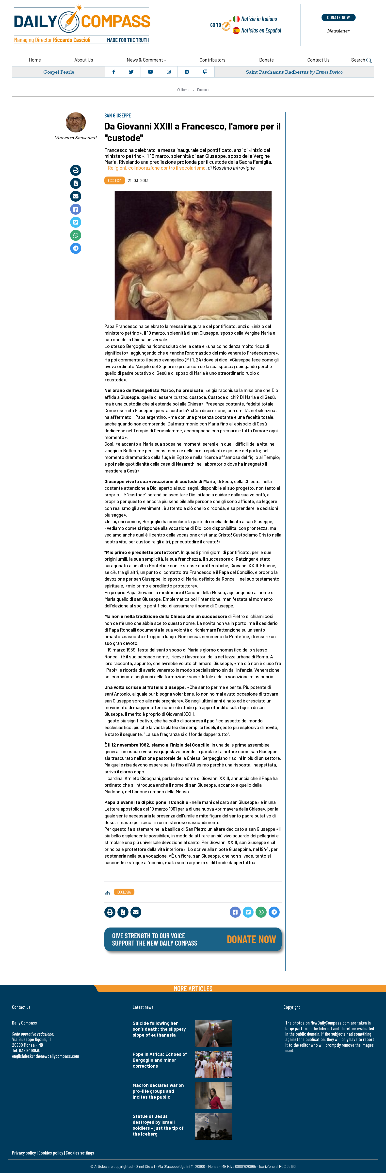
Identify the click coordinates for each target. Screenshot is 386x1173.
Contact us (318, 59)
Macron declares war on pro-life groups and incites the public (158, 1090)
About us (83, 59)
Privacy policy (24, 1152)
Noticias (261, 29)
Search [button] (361, 60)
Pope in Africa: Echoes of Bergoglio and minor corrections (160, 1059)
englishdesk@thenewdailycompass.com (45, 1056)
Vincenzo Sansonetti (76, 137)
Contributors (212, 59)
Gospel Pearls (58, 71)
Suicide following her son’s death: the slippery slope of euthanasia (159, 1028)
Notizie (258, 18)
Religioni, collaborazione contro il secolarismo (157, 167)
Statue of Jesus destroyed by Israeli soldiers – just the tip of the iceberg (158, 1124)
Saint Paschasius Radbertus (277, 71)
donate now (338, 17)
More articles (193, 988)
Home (35, 59)
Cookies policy (50, 1152)
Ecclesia (203, 89)
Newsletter (338, 30)
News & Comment (145, 59)
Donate (266, 59)
